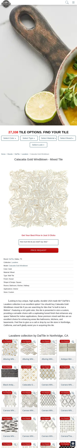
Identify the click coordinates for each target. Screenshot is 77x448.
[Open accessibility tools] (72, 443)
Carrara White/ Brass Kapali (48, 385)
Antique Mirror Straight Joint (67, 359)
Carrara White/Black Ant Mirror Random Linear (9, 436)
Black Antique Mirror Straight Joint (9, 385)
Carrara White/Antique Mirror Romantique (9, 410)
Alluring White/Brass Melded (48, 359)
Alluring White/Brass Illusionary (9, 359)
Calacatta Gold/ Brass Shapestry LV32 (28, 385)
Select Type (28, 138)
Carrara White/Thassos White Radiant (48, 436)
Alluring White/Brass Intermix (28, 359)
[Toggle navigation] (73, 2)
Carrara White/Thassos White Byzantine (28, 436)
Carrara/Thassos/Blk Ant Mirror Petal (67, 436)
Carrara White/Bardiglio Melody (28, 410)
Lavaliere (25, 154)
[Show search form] (67, 2)
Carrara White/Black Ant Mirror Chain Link (48, 410)
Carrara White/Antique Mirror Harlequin (67, 385)
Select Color (9, 138)
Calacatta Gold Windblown (18, 266)
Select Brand (66, 138)
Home (3, 154)
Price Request (38, 250)
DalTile (17, 154)
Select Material (48, 138)
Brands (10, 154)
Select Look (37, 145)
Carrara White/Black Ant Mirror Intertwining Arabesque (67, 410)
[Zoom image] (15, 342)
